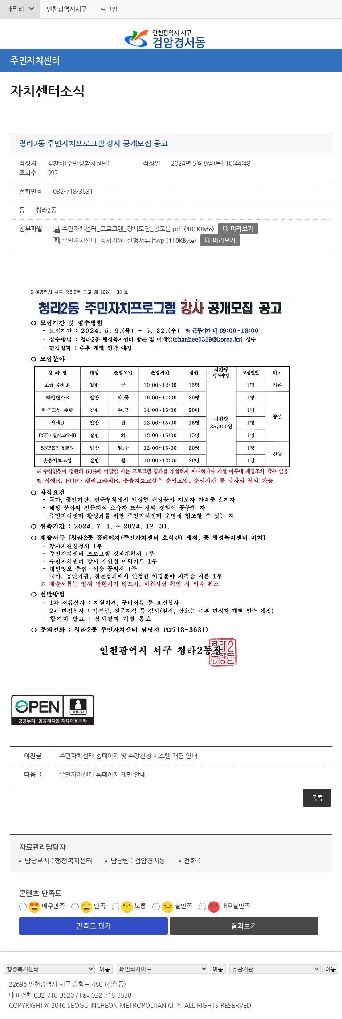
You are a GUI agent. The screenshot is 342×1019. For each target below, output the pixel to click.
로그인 (109, 8)
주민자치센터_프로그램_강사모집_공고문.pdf (117, 228)
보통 (140, 905)
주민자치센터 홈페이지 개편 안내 (102, 774)
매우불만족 (235, 905)
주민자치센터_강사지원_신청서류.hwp (108, 240)
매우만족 (53, 905)
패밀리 (15, 8)
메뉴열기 (171, 60)
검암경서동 (179, 38)
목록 (317, 797)
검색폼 (12, 33)
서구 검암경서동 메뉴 (329, 33)
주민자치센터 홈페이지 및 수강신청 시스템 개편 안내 (128, 755)
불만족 (183, 905)
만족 (100, 905)
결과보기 (244, 925)
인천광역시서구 (66, 8)
